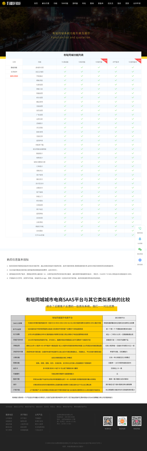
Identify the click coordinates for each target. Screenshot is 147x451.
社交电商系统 (40, 427)
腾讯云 (59, 407)
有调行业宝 (39, 421)
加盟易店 (9, 421)
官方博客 (9, 430)
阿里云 (52, 407)
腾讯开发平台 (67, 407)
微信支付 (39, 407)
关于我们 (23, 418)
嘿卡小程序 (39, 424)
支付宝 (46, 407)
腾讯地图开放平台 (80, 407)
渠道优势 (23, 427)
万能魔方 (38, 418)
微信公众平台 (19, 407)
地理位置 (23, 421)
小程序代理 (24, 424)
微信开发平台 (30, 407)
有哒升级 (9, 424)
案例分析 (9, 427)
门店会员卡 (39, 430)
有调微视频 (24, 430)
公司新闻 (9, 418)
